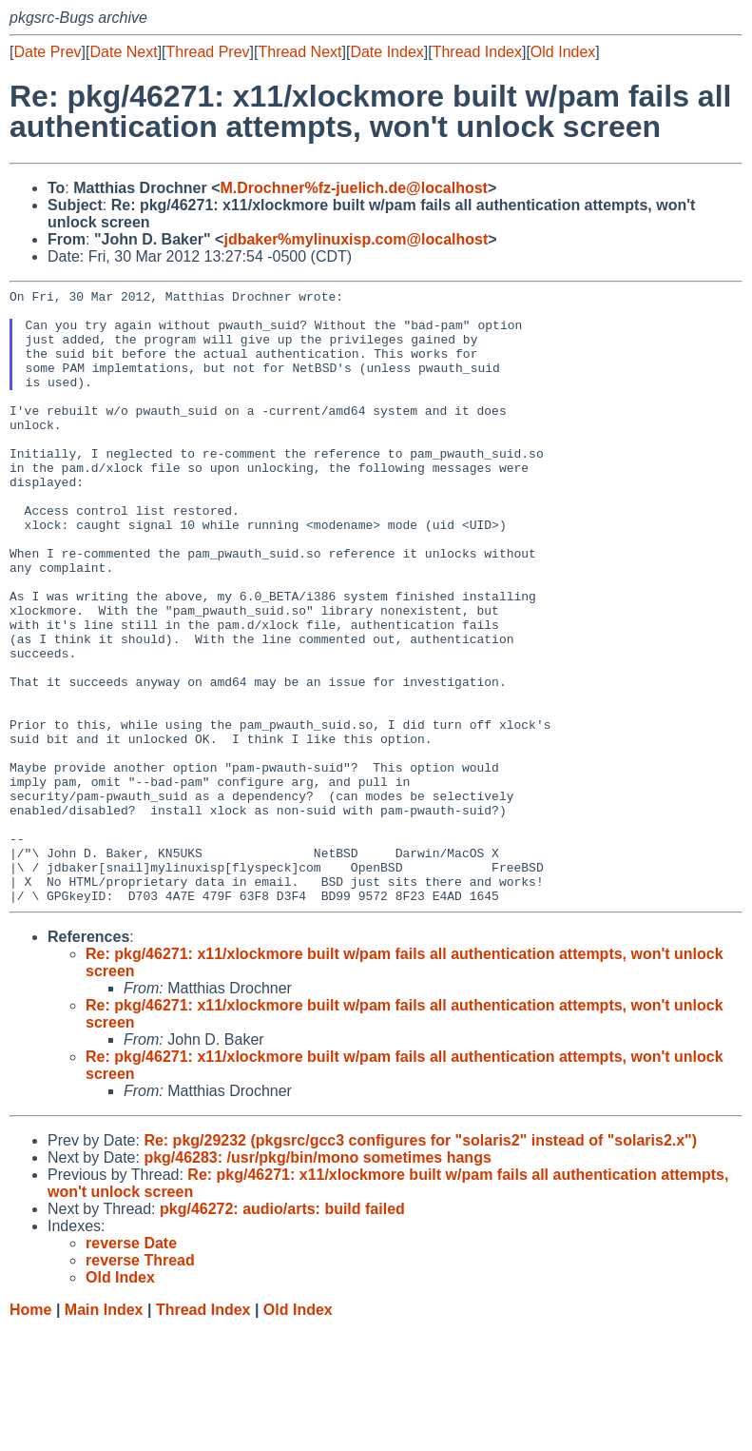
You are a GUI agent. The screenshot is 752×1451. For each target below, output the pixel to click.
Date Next (123, 52)
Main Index (104, 1432)
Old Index (562, 52)
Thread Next (299, 52)
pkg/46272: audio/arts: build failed (282, 1332)
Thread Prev (208, 52)
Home (30, 1432)
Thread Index (477, 52)
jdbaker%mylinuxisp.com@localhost (355, 239)
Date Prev (47, 52)
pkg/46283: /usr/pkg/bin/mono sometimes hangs (317, 1280)
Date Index (386, 52)
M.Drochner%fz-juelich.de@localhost (354, 188)
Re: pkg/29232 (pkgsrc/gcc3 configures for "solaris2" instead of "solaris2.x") (420, 1263)
